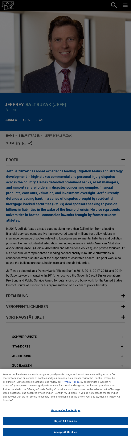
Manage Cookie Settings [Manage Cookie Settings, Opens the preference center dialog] (65, 412)
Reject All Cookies (65, 423)
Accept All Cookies (65, 434)
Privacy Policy (70, 383)
